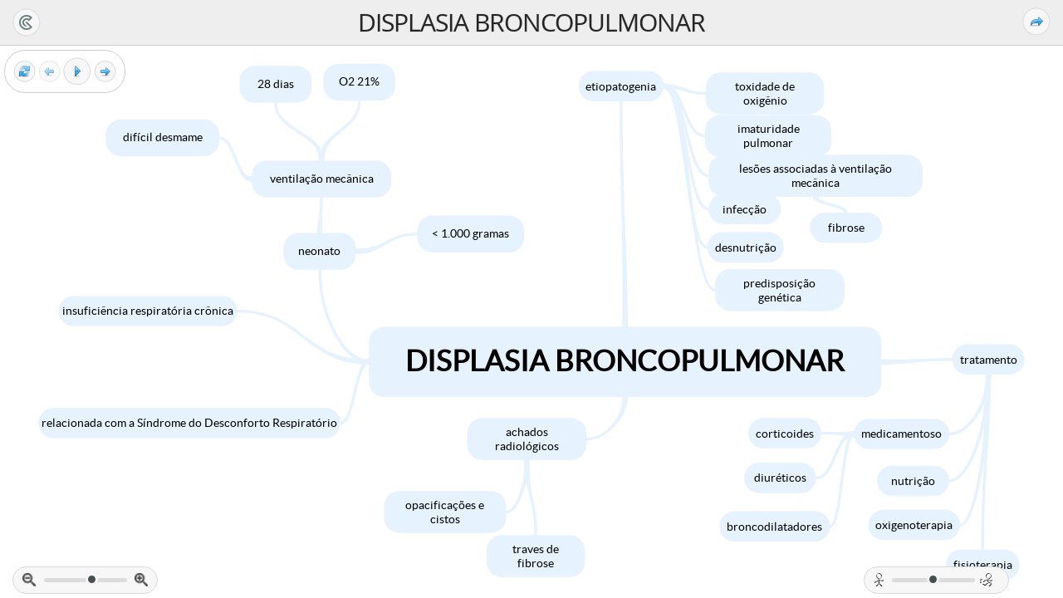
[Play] (77, 71)
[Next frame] (105, 71)
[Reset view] (24, 71)
